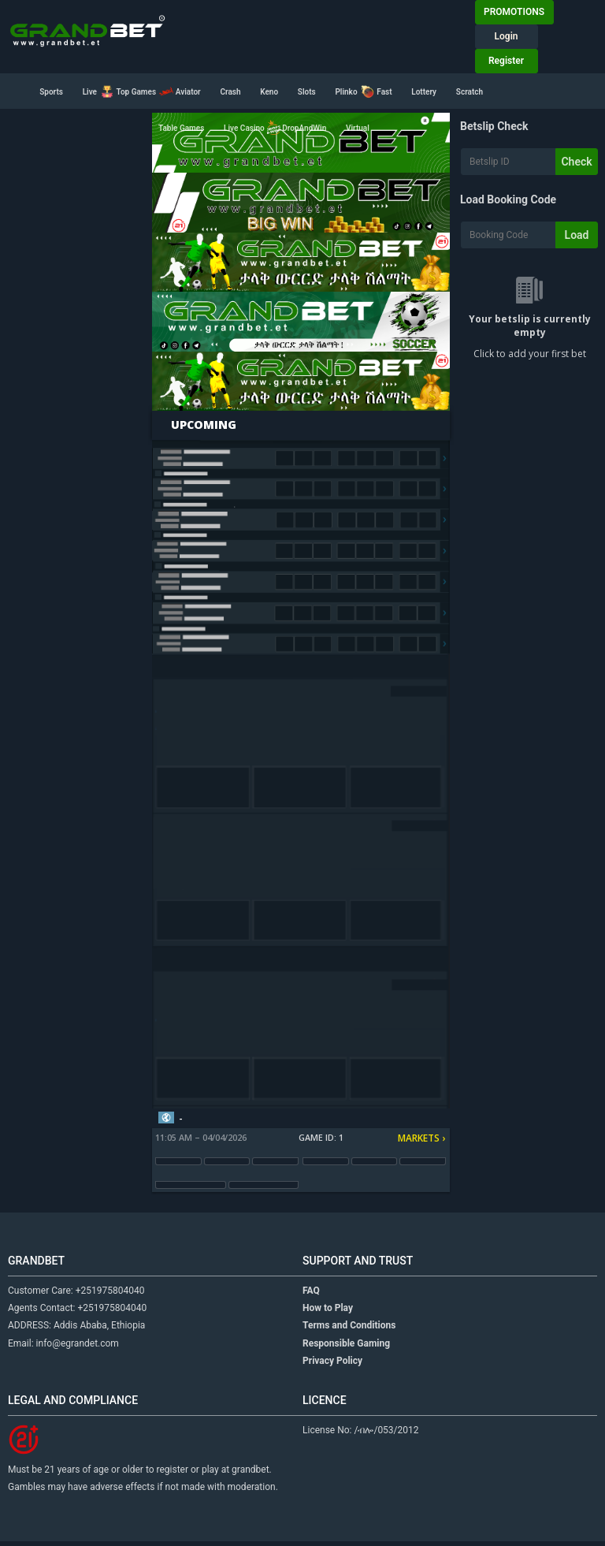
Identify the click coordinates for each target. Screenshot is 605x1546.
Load (577, 235)
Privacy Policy (332, 1360)
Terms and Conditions (348, 1325)
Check (576, 161)
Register (506, 60)
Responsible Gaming (346, 1343)
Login (506, 36)
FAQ (311, 1290)
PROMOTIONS (514, 11)
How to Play (327, 1307)
